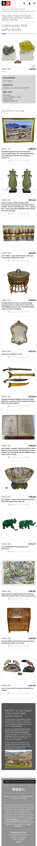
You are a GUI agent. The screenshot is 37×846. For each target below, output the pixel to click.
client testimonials (16, 726)
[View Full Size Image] (34, 66)
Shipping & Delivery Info (10, 101)
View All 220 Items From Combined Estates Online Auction (18, 10)
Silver (19, 732)
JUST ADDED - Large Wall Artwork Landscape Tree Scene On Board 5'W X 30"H (17, 257)
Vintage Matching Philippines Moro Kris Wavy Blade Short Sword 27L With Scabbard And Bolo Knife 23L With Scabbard (18, 401)
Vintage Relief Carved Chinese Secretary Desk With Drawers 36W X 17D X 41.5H (17, 642)
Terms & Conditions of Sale (12, 97)
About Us (7, 796)
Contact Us (15, 796)
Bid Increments (8, 99)
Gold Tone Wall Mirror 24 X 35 (11, 354)
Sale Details (6, 95)
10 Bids (3, 71)
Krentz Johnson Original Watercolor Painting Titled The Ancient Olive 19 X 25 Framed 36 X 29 (18, 595)
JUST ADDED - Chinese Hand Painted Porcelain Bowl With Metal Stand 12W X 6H (17, 500)
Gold (16, 732)
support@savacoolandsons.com (15, 748)
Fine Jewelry (25, 732)
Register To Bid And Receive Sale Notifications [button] (19, 782)
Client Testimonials (21, 798)
